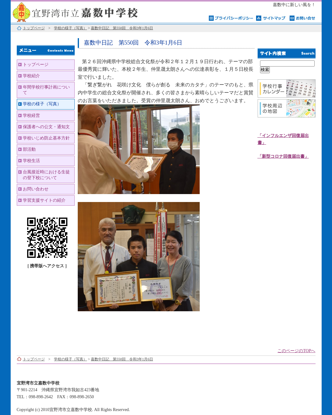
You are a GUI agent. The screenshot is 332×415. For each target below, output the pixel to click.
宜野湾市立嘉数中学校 (87, 11)
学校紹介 (31, 76)
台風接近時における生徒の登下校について (46, 175)
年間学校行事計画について (46, 90)
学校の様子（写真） (70, 28)
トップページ (34, 28)
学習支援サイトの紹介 (44, 200)
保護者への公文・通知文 (46, 127)
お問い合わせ (35, 189)
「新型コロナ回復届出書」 (283, 156)
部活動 (29, 149)
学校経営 (31, 115)
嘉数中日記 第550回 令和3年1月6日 (122, 28)
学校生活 (31, 160)
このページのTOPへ (296, 350)
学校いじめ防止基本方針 (46, 138)
